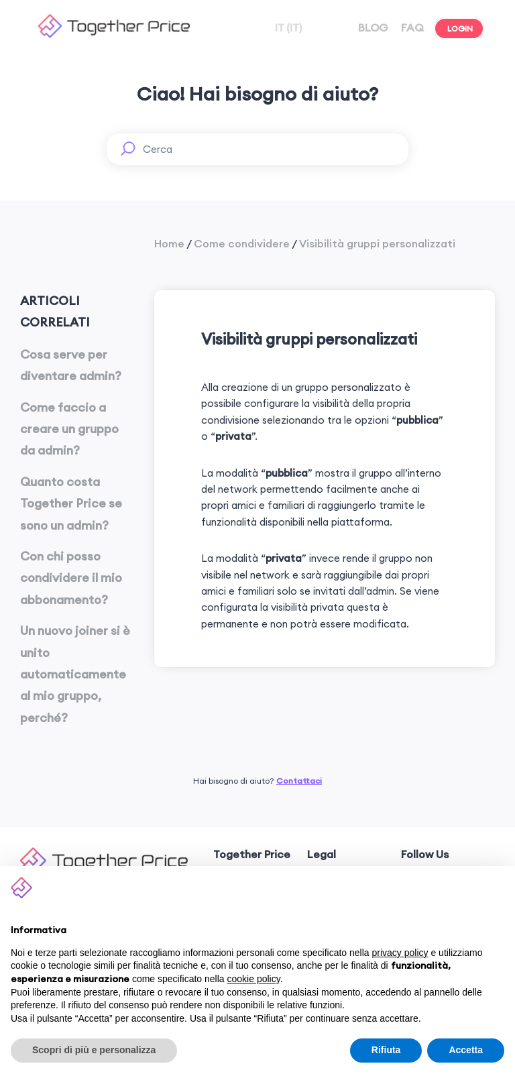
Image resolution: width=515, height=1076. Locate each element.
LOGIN (459, 28)
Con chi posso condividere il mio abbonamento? (71, 577)
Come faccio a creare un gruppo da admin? (69, 429)
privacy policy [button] (400, 952)
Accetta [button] (466, 1049)
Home (169, 243)
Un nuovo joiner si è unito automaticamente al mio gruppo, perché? (75, 674)
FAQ (411, 27)
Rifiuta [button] (386, 1049)
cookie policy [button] (253, 978)
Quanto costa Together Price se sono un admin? (71, 503)
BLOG (371, 27)
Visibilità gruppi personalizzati (377, 243)
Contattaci (299, 781)
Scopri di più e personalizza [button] (94, 1049)
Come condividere (242, 243)
